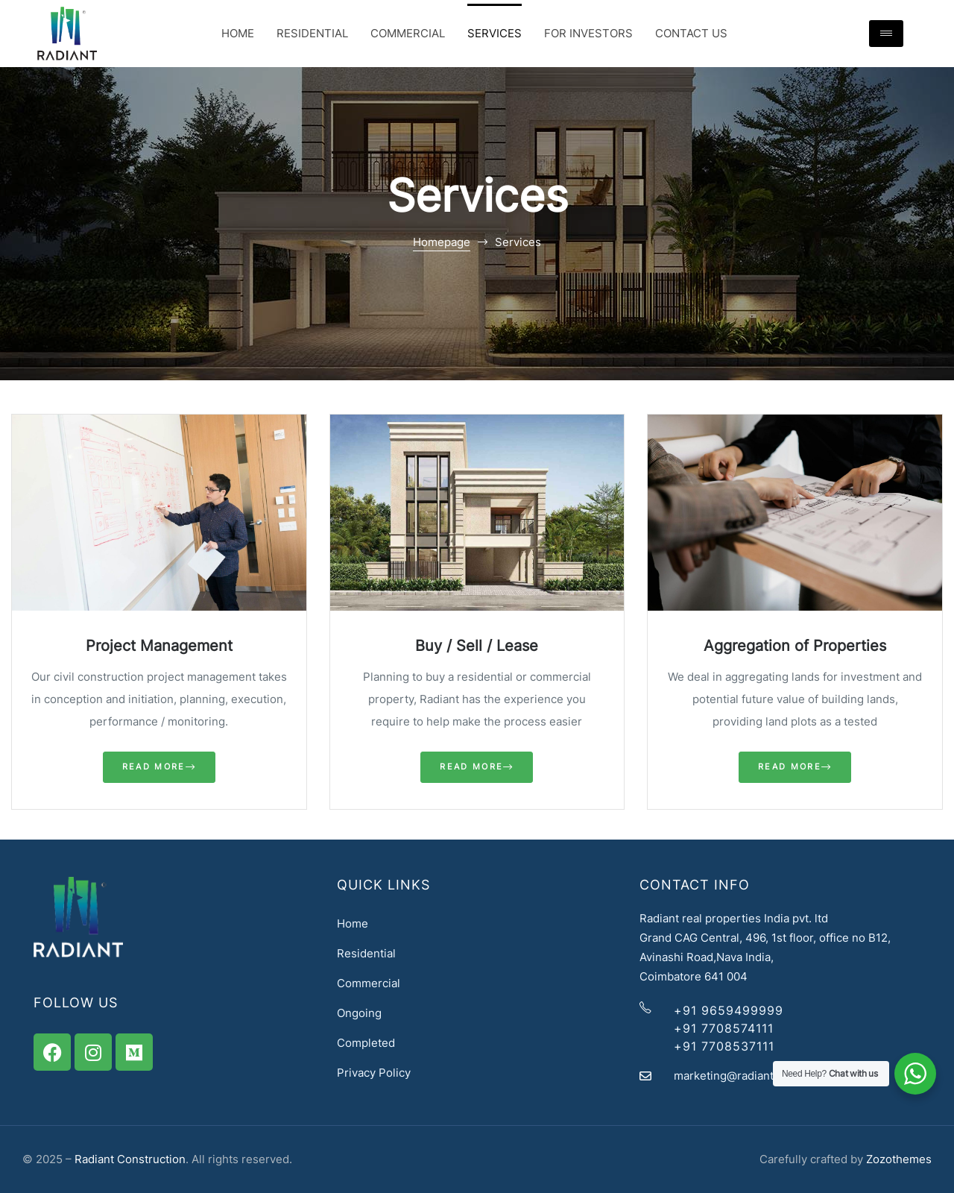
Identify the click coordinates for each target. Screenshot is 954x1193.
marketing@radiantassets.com (753, 1075)
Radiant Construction (130, 1159)
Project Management (159, 646)
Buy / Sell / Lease (476, 646)
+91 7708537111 (724, 1046)
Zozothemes (899, 1159)
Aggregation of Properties (795, 646)
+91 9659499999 (728, 1010)
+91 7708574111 (724, 1028)
